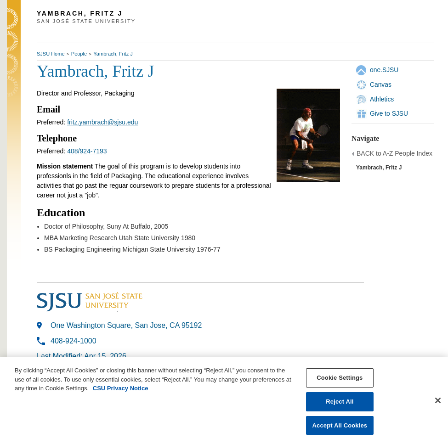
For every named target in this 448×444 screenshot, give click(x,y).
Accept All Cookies (340, 425)
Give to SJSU (389, 113)
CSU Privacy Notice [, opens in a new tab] (120, 389)
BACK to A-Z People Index (394, 153)
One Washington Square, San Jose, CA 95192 (126, 325)
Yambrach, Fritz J (112, 53)
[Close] (438, 401)
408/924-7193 (87, 151)
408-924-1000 (73, 341)
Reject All (339, 402)
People (79, 53)
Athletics (382, 99)
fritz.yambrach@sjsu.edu (102, 122)
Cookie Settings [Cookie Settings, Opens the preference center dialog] (340, 378)
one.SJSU (384, 69)
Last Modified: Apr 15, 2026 (81, 356)
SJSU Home (51, 53)
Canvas (380, 84)
